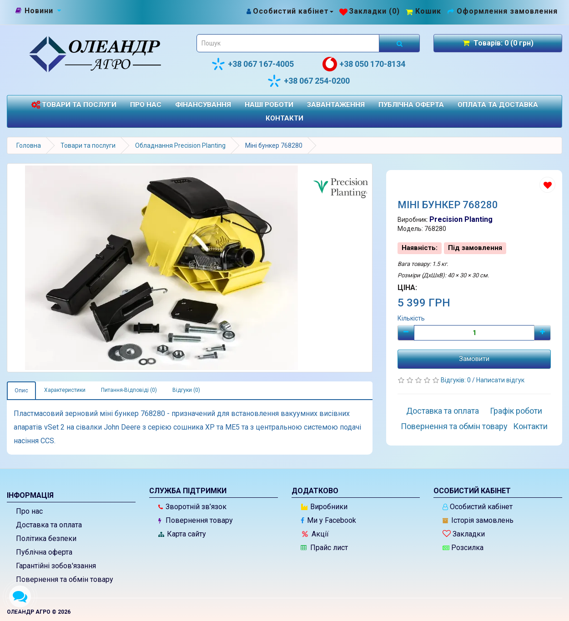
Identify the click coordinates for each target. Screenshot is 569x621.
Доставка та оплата (442, 411)
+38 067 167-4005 (252, 64)
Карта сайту (182, 534)
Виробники (324, 506)
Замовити (474, 359)
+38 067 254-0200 (308, 81)
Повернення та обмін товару (454, 426)
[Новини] (39, 11)
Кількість (411, 318)
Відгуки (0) (186, 390)
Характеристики (65, 390)
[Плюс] (542, 333)
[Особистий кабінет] (289, 11)
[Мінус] (406, 333)
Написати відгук (500, 380)
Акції (315, 534)
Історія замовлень (478, 520)
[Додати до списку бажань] (547, 185)
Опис (21, 390)
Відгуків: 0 (456, 380)
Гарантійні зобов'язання (56, 565)
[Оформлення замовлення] (502, 11)
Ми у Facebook (328, 520)
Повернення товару (195, 520)
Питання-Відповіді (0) (129, 390)
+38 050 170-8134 (363, 64)
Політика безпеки (46, 538)
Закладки (464, 534)
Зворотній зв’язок (192, 506)
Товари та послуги (73, 104)
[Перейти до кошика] (423, 11)
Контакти (284, 118)
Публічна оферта (411, 104)
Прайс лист (324, 547)
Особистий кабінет (478, 506)
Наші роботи (269, 104)
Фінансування (203, 104)
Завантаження (336, 104)
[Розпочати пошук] (399, 43)
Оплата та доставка (498, 104)
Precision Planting (461, 219)
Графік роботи (516, 411)
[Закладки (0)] (369, 11)
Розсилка (463, 547)
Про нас (145, 104)
